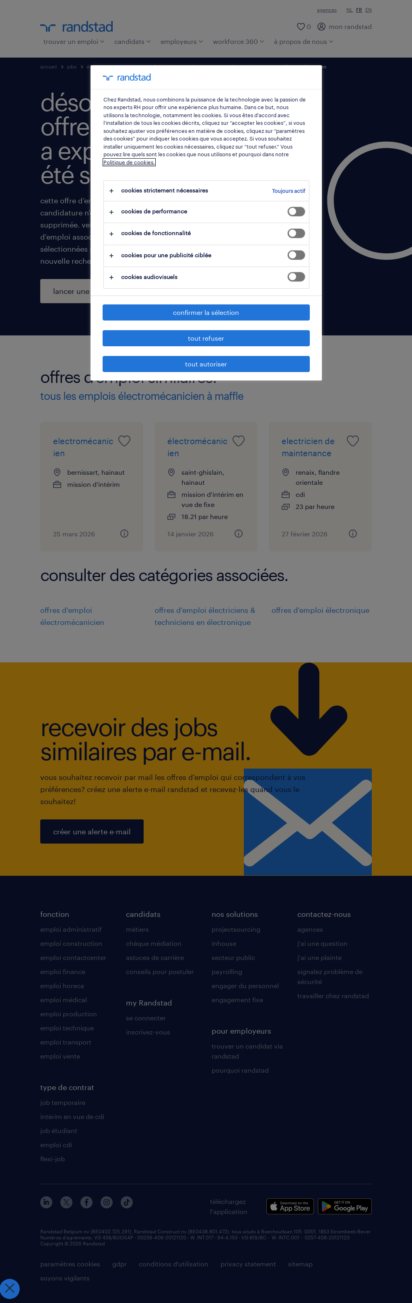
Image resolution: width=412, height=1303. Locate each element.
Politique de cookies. (129, 162)
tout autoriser (206, 364)
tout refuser (206, 338)
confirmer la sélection (206, 312)
